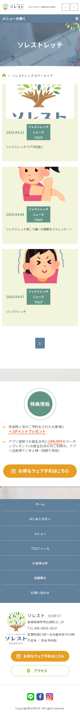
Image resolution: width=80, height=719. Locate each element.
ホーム (40, 504)
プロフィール (40, 549)
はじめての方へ (40, 519)
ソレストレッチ (38, 127)
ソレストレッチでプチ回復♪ (25, 147)
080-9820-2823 (45, 628)
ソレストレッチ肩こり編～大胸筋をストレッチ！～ (39, 229)
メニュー (40, 534)
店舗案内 (40, 578)
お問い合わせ (40, 593)
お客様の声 (40, 563)
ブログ (38, 137)
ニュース (38, 132)
